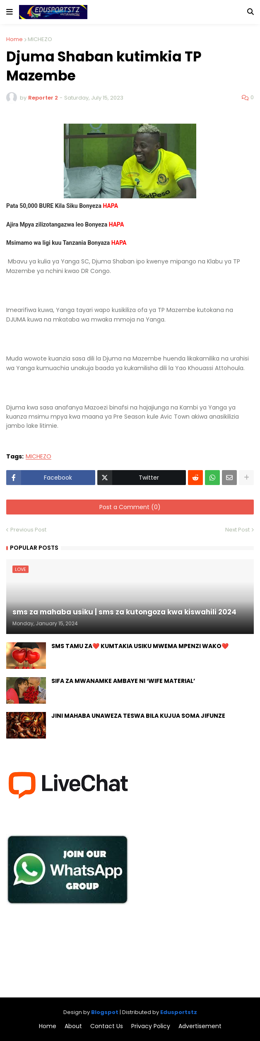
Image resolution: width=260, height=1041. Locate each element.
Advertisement (199, 1026)
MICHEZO (40, 39)
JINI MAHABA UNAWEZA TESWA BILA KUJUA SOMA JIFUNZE (138, 716)
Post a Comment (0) (130, 507)
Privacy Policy (150, 1026)
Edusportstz (178, 1012)
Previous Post (28, 529)
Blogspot (104, 1012)
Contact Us (106, 1026)
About (73, 1026)
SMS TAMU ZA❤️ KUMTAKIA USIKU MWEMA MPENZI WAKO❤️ (140, 646)
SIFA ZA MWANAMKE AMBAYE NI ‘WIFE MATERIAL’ (123, 681)
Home (14, 39)
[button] (9, 12)
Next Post (237, 529)
